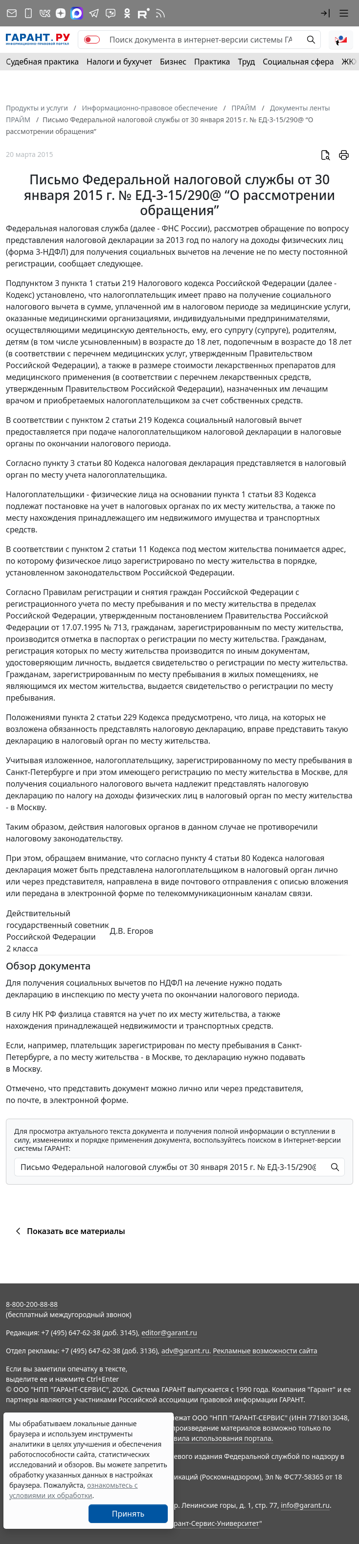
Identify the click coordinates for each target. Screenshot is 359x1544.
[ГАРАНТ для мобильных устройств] (28, 13)
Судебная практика (42, 61)
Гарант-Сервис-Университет (213, 1523)
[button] (325, 13)
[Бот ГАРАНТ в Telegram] (110, 13)
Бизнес (173, 61)
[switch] (92, 40)
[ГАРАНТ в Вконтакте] (45, 13)
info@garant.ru (305, 1505)
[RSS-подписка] (160, 13)
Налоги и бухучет (119, 61)
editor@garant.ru (169, 1332)
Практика (212, 61)
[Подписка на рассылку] (12, 13)
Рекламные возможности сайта (265, 1350)
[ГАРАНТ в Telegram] (94, 13)
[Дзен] (61, 13)
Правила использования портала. (216, 1438)
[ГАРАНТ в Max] (76, 13)
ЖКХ (350, 61)
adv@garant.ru (185, 1350)
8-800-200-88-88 (32, 1304)
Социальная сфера (298, 61)
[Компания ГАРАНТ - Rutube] (144, 13)
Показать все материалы (68, 1231)
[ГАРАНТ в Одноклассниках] (127, 13)
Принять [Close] (128, 1513)
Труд (246, 61)
